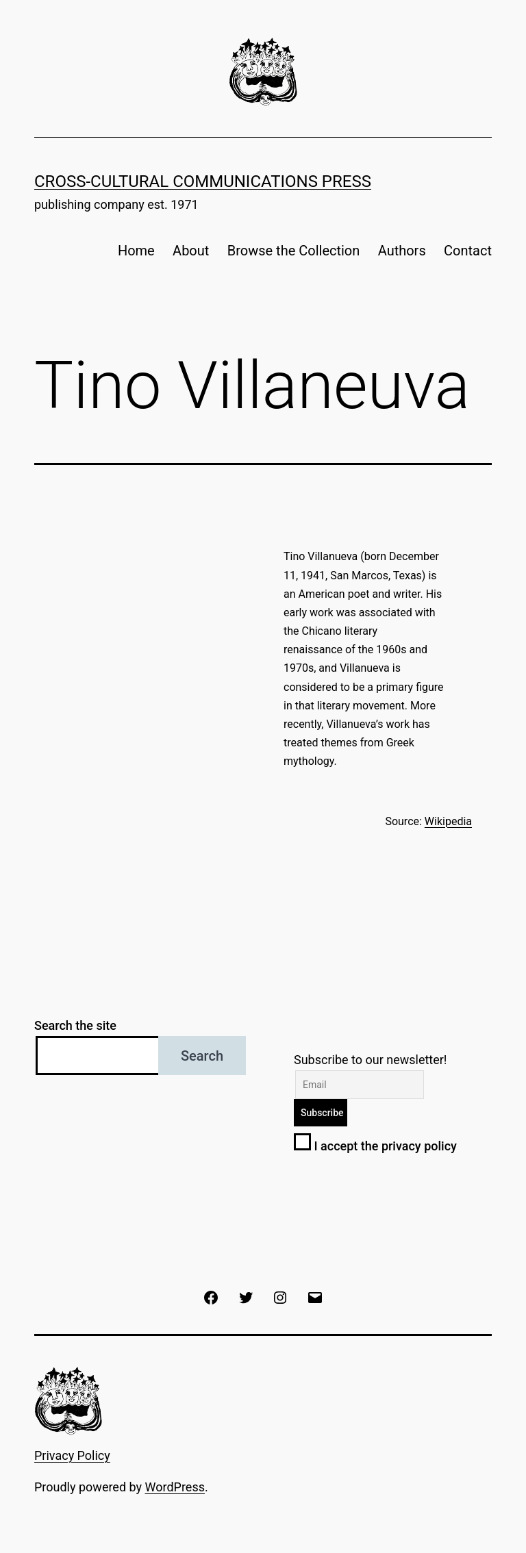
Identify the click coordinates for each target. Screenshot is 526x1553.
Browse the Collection (293, 250)
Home (136, 250)
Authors (402, 250)
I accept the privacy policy (375, 1146)
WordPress (175, 1487)
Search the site (75, 1025)
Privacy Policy (72, 1455)
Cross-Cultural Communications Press (202, 181)
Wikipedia (448, 821)
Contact (468, 250)
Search (202, 1056)
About (191, 250)
